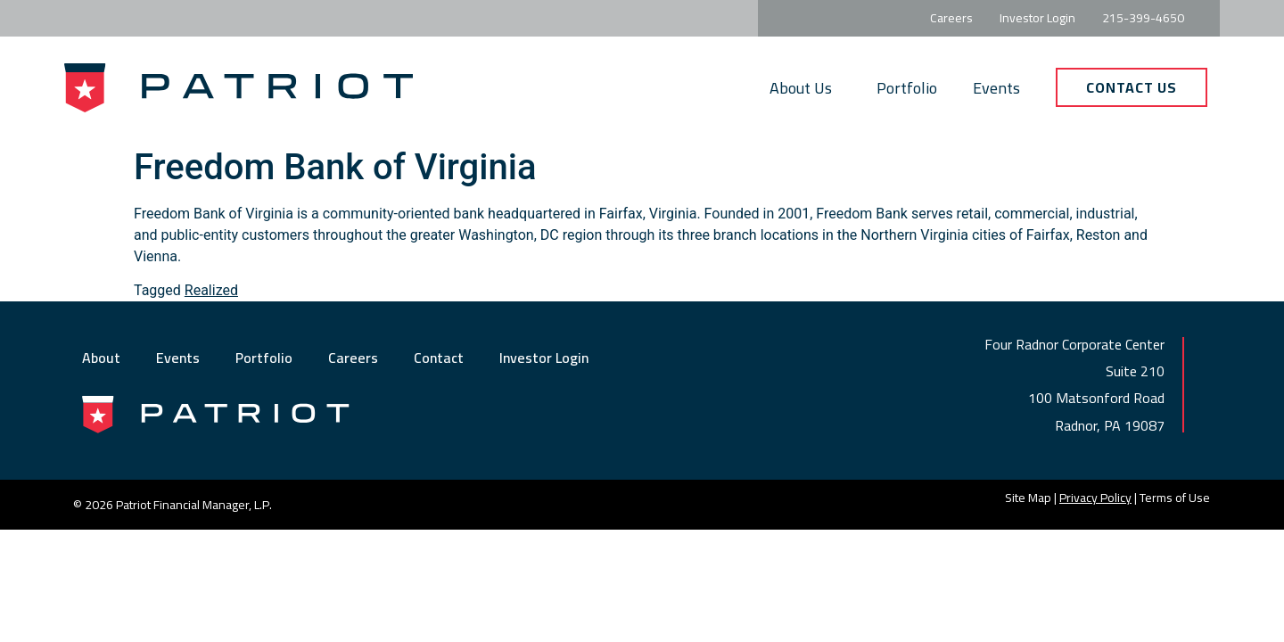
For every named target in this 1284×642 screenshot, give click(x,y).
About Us (805, 88)
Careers (353, 357)
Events (996, 88)
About (101, 357)
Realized (211, 290)
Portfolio (907, 88)
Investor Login (543, 357)
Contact (439, 357)
